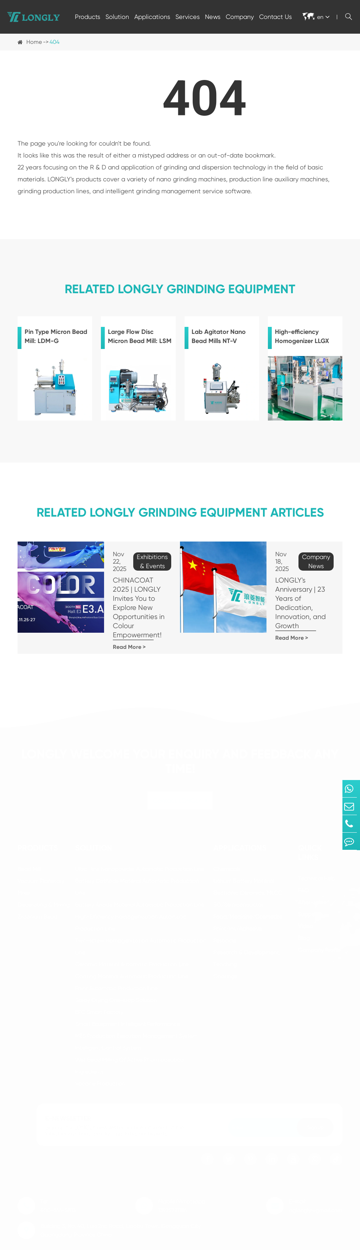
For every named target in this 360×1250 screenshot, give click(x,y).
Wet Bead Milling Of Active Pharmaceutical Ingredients (130, 1043)
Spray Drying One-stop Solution (116, 977)
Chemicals (226, 846)
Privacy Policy (325, 1242)
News (212, 16)
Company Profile (319, 927)
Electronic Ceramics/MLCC (247, 870)
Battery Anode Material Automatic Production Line (139, 882)
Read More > (106, 624)
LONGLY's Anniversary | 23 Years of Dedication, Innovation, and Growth (290, 585)
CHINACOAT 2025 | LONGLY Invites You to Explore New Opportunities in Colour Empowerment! (127, 594)
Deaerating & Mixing (44, 882)
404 (54, 42)
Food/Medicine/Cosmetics (247, 894)
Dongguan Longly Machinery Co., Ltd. (99, 1242)
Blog (304, 915)
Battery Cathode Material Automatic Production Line (137, 864)
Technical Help (316, 856)
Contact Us (275, 16)
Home (34, 42)
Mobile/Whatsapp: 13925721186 (182, 1183)
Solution (117, 16)
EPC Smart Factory (99, 989)
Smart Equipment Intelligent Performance (127, 1001)
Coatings (225, 953)
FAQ (303, 868)
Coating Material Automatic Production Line (131, 953)
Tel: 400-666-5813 (58, 1183)
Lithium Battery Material (243, 858)
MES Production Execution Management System (136, 1013)
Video (305, 903)
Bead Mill (29, 846)
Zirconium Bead (37, 894)
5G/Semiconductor (238, 882)
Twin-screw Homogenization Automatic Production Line (140, 924)
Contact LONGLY (180, 778)
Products (87, 16)
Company (240, 16)
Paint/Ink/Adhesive (237, 906)
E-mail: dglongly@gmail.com (315, 1183)
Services (187, 16)
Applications (152, 16)
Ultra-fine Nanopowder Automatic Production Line (139, 846)
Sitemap (286, 1242)
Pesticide (224, 918)
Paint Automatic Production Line (116, 965)
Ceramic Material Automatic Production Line (132, 942)
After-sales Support (312, 885)
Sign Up (315, 1105)
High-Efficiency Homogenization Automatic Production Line (130, 900)
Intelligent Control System (108, 1025)
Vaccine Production (100, 1061)
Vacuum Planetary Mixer (41, 864)
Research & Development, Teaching (246, 936)
